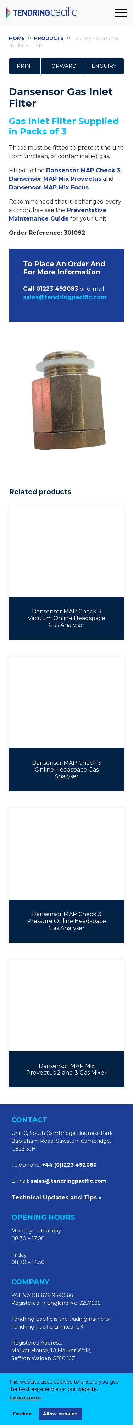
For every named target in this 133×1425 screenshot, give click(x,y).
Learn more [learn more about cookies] (25, 1398)
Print (25, 66)
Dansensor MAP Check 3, (84, 170)
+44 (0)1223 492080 (69, 1165)
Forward (62, 66)
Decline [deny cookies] (22, 1413)
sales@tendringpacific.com (69, 1181)
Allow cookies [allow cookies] (60, 1413)
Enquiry (104, 66)
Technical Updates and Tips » (56, 1197)
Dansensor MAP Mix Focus (49, 187)
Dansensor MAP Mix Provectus (55, 179)
